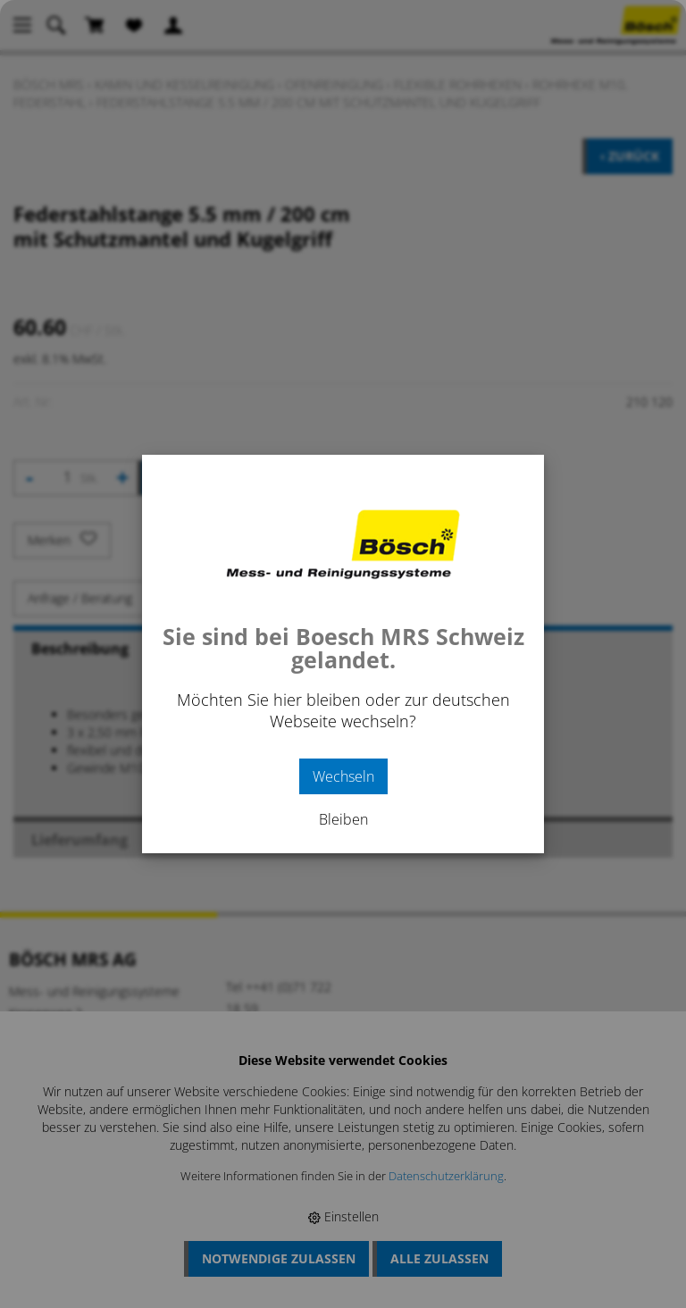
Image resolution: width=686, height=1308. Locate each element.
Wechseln (343, 776)
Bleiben (343, 819)
